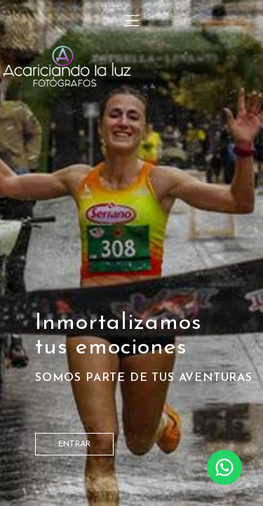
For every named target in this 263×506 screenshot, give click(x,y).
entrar (74, 444)
